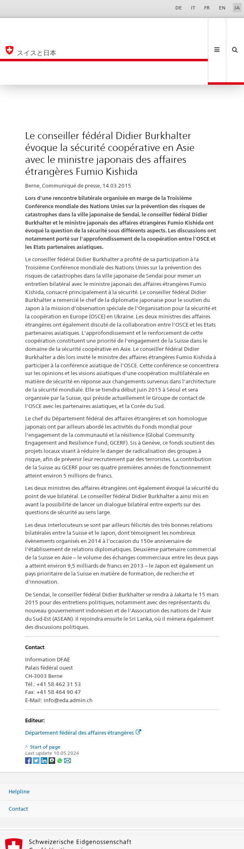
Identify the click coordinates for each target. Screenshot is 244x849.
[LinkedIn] (45, 713)
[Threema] (52, 713)
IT (193, 8)
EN (222, 8)
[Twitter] (37, 713)
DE (178, 8)
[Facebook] (29, 713)
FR (207, 8)
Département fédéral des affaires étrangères (83, 685)
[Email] (67, 713)
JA (237, 8)
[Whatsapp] (60, 713)
